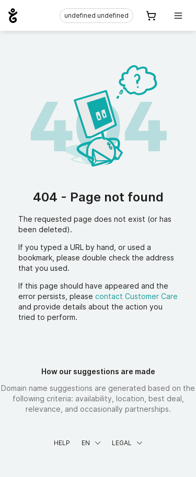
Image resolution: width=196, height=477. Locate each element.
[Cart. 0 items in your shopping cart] (151, 15)
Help (62, 443)
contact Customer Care (136, 296)
